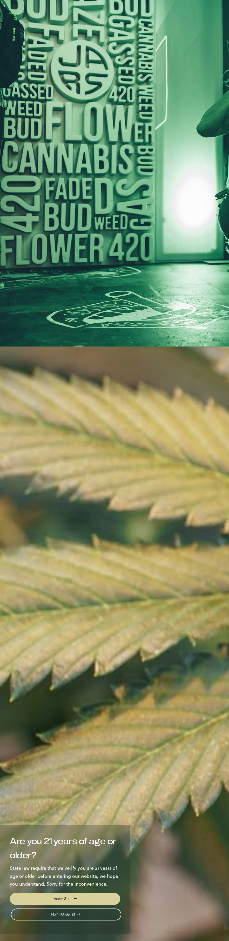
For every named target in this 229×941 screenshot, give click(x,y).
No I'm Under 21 (65, 914)
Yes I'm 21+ (65, 899)
